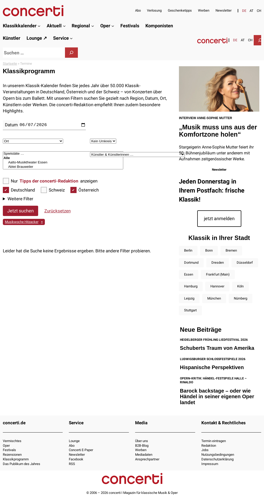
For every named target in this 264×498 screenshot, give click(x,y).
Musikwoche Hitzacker (21, 222)
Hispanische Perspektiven (212, 367)
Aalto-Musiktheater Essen (63, 162)
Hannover (217, 286)
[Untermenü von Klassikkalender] (39, 25)
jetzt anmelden (219, 218)
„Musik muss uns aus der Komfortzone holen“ (218, 130)
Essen (188, 274)
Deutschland (19, 190)
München (214, 298)
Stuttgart (190, 310)
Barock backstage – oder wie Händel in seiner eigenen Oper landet (217, 396)
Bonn (209, 250)
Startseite (10, 63)
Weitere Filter (20, 198)
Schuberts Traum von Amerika (217, 348)
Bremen (231, 250)
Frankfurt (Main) (218, 274)
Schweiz (53, 190)
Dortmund (191, 262)
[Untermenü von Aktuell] (64, 25)
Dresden (217, 262)
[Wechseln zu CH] (259, 10)
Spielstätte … (63, 154)
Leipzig (189, 298)
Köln (240, 286)
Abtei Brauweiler (63, 167)
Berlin (188, 250)
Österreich (84, 190)
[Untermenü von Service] (71, 38)
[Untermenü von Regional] (92, 25)
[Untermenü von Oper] (112, 25)
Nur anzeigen (50, 181)
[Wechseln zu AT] (251, 10)
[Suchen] (71, 52)
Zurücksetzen (57, 210)
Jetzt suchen (20, 210)
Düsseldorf (245, 262)
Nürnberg (240, 298)
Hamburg (190, 286)
